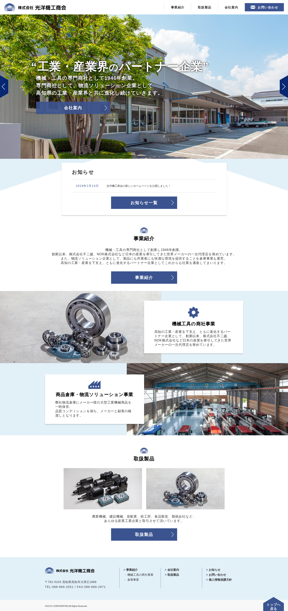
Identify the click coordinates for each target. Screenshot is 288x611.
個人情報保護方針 (220, 578)
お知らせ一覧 (144, 202)
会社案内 (231, 7)
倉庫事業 (133, 578)
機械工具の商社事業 (140, 574)
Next (284, 86)
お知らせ (214, 569)
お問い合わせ (268, 7)
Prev (4, 86)
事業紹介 (178, 7)
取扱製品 (204, 7)
